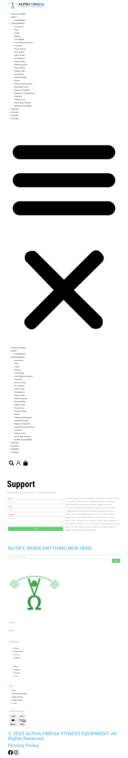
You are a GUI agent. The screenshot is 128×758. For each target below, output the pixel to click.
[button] (64, 234)
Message (11, 514)
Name (10, 498)
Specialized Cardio (21, 87)
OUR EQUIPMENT (18, 23)
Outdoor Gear (19, 71)
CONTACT (15, 118)
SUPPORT (14, 115)
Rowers (17, 80)
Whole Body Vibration (22, 102)
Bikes (16, 29)
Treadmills (18, 96)
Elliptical (17, 36)
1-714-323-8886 (15, 625)
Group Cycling (19, 48)
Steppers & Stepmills (22, 90)
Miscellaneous (19, 58)
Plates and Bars (19, 61)
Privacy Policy (23, 745)
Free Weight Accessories (23, 42)
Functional (18, 45)
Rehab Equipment (21, 64)
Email (10, 506)
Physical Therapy (20, 77)
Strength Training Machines (24, 93)
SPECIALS (15, 109)
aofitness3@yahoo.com (17, 633)
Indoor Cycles (19, 55)
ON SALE (14, 112)
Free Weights (19, 39)
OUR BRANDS (19, 20)
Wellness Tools (19, 99)
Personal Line (19, 74)
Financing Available (18, 14)
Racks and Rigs (19, 67)
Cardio (17, 33)
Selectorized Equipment (23, 83)
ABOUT (14, 17)
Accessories (18, 26)
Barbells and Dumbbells (23, 106)
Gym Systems (19, 52)
